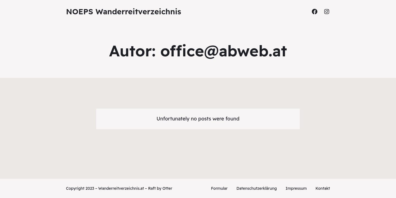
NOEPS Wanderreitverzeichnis (123, 11)
